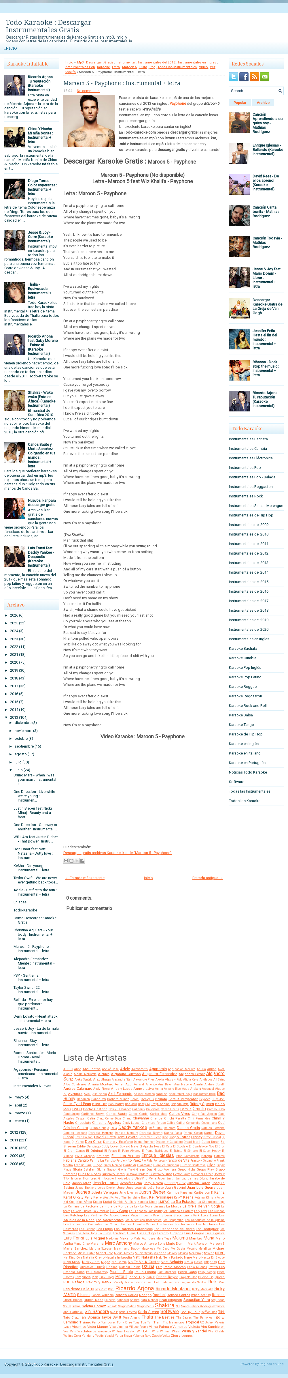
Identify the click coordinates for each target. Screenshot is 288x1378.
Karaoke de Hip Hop (246, 734)
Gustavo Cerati (113, 1174)
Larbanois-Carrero (180, 1211)
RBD (67, 1282)
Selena (76, 1306)
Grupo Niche (186, 1169)
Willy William (161, 1331)
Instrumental (126, 62)
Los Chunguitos (114, 1224)
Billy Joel (218, 1099)
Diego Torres (179, 1137)
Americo (151, 1084)
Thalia (147, 1317)
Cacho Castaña (95, 1109)
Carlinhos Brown (93, 1114)
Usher (209, 1322)
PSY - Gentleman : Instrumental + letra (31, 977)
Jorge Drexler (107, 1188)
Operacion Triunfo (92, 1267)
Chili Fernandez (199, 1118)
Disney (196, 1137)
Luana (131, 1233)
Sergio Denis (145, 1306)
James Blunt (197, 1178)
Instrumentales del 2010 (248, 534)
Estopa (206, 1156)
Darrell (208, 1133)
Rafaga (78, 1282)
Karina (219, 1192)
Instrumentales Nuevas (32, 1086)
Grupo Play (205, 1169)
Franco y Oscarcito (203, 1160)
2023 (14, 639)
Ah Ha (201, 1069)
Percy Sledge (207, 1272)
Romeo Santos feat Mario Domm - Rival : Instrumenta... (35, 1057)
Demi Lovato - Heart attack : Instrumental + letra (36, 1018)
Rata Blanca (135, 1282)
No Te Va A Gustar (144, 1262)
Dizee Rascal (212, 1137)
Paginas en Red (271, 1364)
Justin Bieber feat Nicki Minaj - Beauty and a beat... (33, 812)
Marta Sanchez (75, 1248)
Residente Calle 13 (78, 1289)
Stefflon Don (209, 1312)
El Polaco (110, 1151)
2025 (14, 623)
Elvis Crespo (85, 1156)
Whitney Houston (123, 1331)
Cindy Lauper (131, 1123)
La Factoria (89, 1206)
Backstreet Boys (204, 1094)
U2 (202, 1322)
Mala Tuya (163, 1238)
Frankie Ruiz (83, 1165)
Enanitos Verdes (125, 1156)
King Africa (84, 1202)
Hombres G (91, 1178)
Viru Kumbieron (213, 1327)
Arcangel (208, 1089)
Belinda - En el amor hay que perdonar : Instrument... (33, 1003)
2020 (14, 662)
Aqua (185, 1089)
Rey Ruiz (101, 1289)
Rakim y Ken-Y (99, 1282)
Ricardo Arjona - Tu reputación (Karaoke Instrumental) (41, 83)
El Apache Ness (150, 1146)
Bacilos (161, 1094)
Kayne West (101, 1197)
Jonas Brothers (85, 1188)
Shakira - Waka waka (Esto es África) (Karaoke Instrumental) (41, 399)
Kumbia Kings (147, 1202)
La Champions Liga (211, 1202)
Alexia (160, 1079)
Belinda (161, 1099)
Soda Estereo (128, 1312)
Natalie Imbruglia (118, 1257)
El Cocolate (180, 1146)
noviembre (23, 731)
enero (19, 1121)
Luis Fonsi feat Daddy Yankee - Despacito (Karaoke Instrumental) (41, 557)
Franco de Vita (178, 1160)
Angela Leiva (143, 1089)
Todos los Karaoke (244, 801)
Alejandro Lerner (192, 1074)
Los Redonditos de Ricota (174, 1229)
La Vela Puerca (81, 1211)
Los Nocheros (207, 1224)
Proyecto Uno (188, 1277)
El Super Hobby (210, 1151)
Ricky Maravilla (202, 1289)
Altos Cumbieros (74, 1084)
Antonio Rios (172, 1089)
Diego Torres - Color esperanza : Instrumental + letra (42, 187)
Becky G (147, 1099)
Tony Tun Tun (142, 1322)
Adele (125, 1069)
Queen (220, 1277)
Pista (143, 67)
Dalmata (169, 1128)
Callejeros (153, 1109)
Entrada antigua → (207, 878)
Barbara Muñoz (118, 1099)
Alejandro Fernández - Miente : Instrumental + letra (34, 963)
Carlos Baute (116, 1114)
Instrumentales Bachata (248, 439)
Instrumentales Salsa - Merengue (256, 505)
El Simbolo (190, 1151)
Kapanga (186, 1192)
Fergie (120, 1160)
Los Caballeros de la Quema (205, 1220)
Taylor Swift (111, 1317)
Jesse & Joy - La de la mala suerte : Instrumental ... (36, 1030)
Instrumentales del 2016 (248, 591)
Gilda (211, 1165)
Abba (77, 1069)
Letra (116, 67)
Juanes (82, 1192)
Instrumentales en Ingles (197, 62)
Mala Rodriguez (144, 1238)
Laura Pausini (131, 1215)
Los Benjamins (173, 1220)
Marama (97, 1244)
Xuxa (77, 1336)
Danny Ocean (193, 1133)
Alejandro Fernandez (159, 1074)
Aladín (67, 1074)
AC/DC (68, 1069)
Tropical (192, 1322)
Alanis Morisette (85, 1074)
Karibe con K (203, 1192)
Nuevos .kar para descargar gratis (42, 502)
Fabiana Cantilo (76, 1160)
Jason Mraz (81, 1183)
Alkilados (206, 1079)
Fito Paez (133, 1160)
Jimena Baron (198, 1183)
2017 (14, 686)
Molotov (172, 1253)
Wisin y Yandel (194, 1331)
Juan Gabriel (175, 1187)
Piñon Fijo (137, 1277)
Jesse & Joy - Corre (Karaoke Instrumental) (40, 236)
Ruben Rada (93, 1300)
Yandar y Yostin (93, 1336)
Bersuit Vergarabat (183, 1099)
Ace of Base (110, 1069)
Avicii (87, 1094)
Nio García (118, 1262)
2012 (14, 1132)
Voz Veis (69, 1331)
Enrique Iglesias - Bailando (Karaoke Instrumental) (268, 149)
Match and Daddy (127, 1248)
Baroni (134, 1099)
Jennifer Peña (131, 1183)
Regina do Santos (193, 1282)
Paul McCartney (97, 1272)
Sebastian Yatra (196, 1300)
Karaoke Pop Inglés (245, 667)
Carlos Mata (159, 1114)
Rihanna (83, 1295)
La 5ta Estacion (183, 1201)
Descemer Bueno (150, 1137)
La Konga (120, 1206)
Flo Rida (147, 1160)
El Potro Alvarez (129, 1151)
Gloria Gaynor (106, 1169)
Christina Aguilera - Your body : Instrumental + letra (33, 934)
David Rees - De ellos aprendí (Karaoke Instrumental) (266, 182)
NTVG (220, 1253)
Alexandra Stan (122, 1079)
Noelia (188, 1262)
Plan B (150, 1277)
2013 (14, 717)
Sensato (112, 1306)
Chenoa (156, 1118)
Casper (81, 1118)
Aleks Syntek (83, 1079)
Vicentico (79, 1327)
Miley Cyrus (144, 1253)
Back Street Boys (180, 1094)
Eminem (102, 1156)
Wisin (176, 1331)
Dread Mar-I (192, 1142)
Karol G (69, 1197)
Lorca (205, 1215)
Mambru (195, 1238)
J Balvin (137, 1178)
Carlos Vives (179, 1113)
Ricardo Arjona (134, 1288)
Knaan (97, 1202)
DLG (114, 1128)
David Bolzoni (84, 1137)
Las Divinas (216, 1211)
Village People (138, 1327)
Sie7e (185, 1306)
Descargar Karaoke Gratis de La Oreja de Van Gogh (267, 306)
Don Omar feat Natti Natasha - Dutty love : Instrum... (33, 853)
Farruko (110, 1160)
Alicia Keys (190, 1079)
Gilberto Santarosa (193, 1165)
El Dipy (220, 1146)
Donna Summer (144, 1142)
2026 (14, 615)
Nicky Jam (91, 1262)
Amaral (139, 1084)
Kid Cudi (69, 1202)
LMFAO (164, 1202)
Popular (240, 103)
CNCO (77, 1109)
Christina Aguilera (106, 1122)
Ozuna (148, 1266)
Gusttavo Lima (160, 1174)
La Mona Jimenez (152, 1206)
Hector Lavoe (181, 1174)
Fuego (97, 1165)
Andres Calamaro (77, 1088)
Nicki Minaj (72, 1262)
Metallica (204, 1248)
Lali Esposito (138, 1211)
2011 (14, 1140)
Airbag (211, 1069)
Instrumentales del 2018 (248, 610)
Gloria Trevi (126, 1169)
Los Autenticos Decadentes (143, 1220)
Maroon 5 (129, 67)
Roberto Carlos (126, 1295)
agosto (21, 754)
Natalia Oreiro (94, 1257)
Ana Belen (165, 1084)
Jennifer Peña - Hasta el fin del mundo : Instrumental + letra (265, 339)
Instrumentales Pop (80, 67)
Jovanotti (140, 1188)
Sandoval (123, 1300)
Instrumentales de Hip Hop (251, 515)
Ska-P (114, 1312)
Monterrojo (196, 1253)
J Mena (151, 1178)
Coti (221, 1122)
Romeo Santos (178, 1295)
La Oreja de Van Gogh (201, 1206)
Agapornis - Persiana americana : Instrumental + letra (36, 1073)
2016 (14, 694)
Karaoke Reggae (243, 686)
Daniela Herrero (100, 1133)
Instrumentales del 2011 (248, 544)
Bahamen (83, 1099)
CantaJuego (71, 1114)
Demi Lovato (127, 1137)
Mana (208, 1238)
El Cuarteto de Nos (201, 1146)
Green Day (144, 1169)
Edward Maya (129, 1146)
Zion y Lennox (182, 1336)
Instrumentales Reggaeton (251, 486)
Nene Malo (192, 1257)
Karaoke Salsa (241, 715)
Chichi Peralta (175, 1118)
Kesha (188, 1197)
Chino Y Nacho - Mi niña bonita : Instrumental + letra (41, 135)
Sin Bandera (97, 1311)
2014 (14, 709)
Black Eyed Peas (77, 1104)
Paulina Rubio (121, 1272)
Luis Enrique (194, 1233)
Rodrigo (145, 1295)
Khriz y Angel (215, 1197)
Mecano (192, 1248)
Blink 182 (99, 1104)
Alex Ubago (102, 1079)
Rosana (218, 1295)
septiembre (24, 746)
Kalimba (173, 1192)
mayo (19, 1097)
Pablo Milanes (197, 1267)
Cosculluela (209, 1123)
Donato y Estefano (117, 1142)
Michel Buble (86, 1253)
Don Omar (93, 1141)
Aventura (75, 1094)
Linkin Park (191, 1215)
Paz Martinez (167, 1272)
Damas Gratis (188, 1128)
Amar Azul (123, 1084)
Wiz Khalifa (216, 1331)
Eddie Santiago (89, 1146)
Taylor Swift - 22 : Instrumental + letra (31, 989)
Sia (178, 1306)
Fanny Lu (97, 1160)
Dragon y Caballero (169, 1142)
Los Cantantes (92, 1224)
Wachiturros (86, 1331)
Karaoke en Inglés (244, 744)
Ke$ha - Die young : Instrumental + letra (31, 868)
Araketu (195, 1089)
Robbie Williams (103, 1295)
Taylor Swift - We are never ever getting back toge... (36, 880)
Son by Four (190, 1312)
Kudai (107, 1202)
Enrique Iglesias (157, 1155)
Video (203, 67)
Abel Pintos (91, 1069)
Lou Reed (119, 1233)
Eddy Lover (110, 1146)
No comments (88, 91)
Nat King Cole (72, 1257)
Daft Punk (156, 1128)
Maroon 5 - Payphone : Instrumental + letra (32, 948)
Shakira (165, 1305)
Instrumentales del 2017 (248, 601)
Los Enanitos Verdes (141, 1224)
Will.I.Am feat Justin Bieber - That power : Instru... (36, 839)
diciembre (23, 722)
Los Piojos (104, 1229)
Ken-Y (178, 1197)
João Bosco (155, 1188)
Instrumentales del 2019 (248, 620)
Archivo (263, 103)
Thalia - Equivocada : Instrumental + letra (39, 290)
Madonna (112, 1238)
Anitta (159, 1089)
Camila (186, 1109)
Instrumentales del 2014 (248, 572)
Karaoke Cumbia (242, 658)
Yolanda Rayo (142, 1336)
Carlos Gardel (139, 1114)
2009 (14, 1156)
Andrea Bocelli (214, 1084)
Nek (159, 1257)
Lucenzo (162, 1233)
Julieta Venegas (104, 1192)
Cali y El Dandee (120, 1109)
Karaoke (103, 67)
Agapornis (158, 1069)
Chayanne (141, 1118)
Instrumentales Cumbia (248, 448)
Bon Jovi (131, 1104)
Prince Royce (167, 1277)
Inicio (10, 48)
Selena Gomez (94, 1306)
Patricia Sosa (74, 1272)
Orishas (112, 1267)
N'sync (209, 1253)
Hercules (76, 1178)
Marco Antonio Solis (149, 1244)
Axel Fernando (120, 1093)
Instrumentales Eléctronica (251, 458)
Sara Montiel (149, 1300)
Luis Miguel (95, 1238)
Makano (126, 1238)
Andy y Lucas (121, 1089)
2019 (14, 670)
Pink (95, 1277)
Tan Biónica (90, 1317)
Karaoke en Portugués (247, 763)
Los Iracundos (185, 1224)
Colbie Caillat (176, 1123)
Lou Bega (105, 1233)
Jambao (180, 1178)
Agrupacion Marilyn (181, 1069)
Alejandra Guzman (126, 1074)
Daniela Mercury (126, 1133)
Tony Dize (124, 1322)
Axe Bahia (99, 1094)
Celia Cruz (95, 1118)
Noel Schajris (172, 1262)
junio (19, 770)
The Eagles (184, 1317)
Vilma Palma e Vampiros (168, 1327)
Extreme (219, 1156)
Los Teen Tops (86, 1233)
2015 (14, 702)
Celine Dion (113, 1118)
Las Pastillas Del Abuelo (101, 1215)
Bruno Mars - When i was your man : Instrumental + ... (35, 779)
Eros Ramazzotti (188, 1156)
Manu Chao (81, 1244)
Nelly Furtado (173, 1257)
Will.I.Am (144, 1331)
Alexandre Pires (144, 1079)
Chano (127, 1118)
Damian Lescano (75, 1133)
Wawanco (104, 1331)
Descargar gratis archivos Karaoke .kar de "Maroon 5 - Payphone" (117, 853)
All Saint (219, 1079)
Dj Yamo (78, 1142)
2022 (14, 647)
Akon (221, 1069)
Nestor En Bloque (213, 1257)
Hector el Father (202, 1174)
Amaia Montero (100, 1084)
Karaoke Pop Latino (245, 677)
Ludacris (176, 1233)
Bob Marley (116, 1104)
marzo (20, 1113)
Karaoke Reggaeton (245, 696)
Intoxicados (122, 1178)
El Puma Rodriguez (155, 1151)
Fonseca (159, 1160)
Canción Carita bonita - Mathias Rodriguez (266, 211)
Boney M (144, 1104)
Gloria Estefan (84, 1169)
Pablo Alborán (175, 1267)
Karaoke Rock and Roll (248, 705)
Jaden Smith (165, 1178)
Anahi (198, 1084)
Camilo (199, 1108)
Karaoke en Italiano (245, 753)
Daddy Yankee (132, 1127)
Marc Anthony (118, 1243)
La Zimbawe (100, 1211)
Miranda (160, 1253)
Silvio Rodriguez (202, 1306)
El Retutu (176, 1151)
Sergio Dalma (127, 1306)
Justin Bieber (152, 1192)
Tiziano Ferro (89, 1322)
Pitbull (121, 1276)
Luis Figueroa (215, 1233)
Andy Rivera (101, 1089)
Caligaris (138, 1109)
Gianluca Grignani (166, 1165)
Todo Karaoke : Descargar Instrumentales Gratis (49, 26)
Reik (212, 1282)
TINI (221, 1312)
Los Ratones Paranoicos (133, 1229)
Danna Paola (173, 1133)
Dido (165, 1137)
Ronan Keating (201, 1295)
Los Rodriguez (207, 1229)
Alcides (103, 1074)
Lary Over (200, 1211)
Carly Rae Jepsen (204, 1114)
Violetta (194, 1327)
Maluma (180, 1238)
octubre (21, 738)
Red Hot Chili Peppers (163, 1282)
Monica (183, 1253)
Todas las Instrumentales (177, 67)
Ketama (199, 1197)
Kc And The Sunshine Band (129, 1197)
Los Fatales (165, 1224)
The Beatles (165, 1317)
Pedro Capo (187, 1272)
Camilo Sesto (216, 1109)
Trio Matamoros (174, 1322)
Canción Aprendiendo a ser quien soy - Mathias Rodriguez (268, 123)
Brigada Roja (180, 1104)
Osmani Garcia (130, 1267)
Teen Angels (131, 1317)
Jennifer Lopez (106, 1183)
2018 (14, 678)
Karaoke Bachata (243, 648)
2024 (14, 631)
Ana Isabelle (183, 1084)
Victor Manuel (98, 1327)
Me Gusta (178, 1248)
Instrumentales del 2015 (248, 582)
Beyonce (204, 1099)
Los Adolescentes (110, 1220)
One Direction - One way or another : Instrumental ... (35, 827)
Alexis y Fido (173, 1079)
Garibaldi (129, 1165)
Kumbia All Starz (124, 1202)
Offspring (210, 1262)
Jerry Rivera (153, 1183)
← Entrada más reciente (85, 878)
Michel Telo (104, 1253)
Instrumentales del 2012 (157, 62)
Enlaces (20, 902)
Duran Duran (210, 1142)
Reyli (111, 1289)
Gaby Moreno (113, 1165)
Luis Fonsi (73, 1238)
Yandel (109, 1336)
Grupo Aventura (165, 1169)
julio (18, 762)
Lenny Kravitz (153, 1215)
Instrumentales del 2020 (248, 629)
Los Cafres (71, 1224)
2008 (14, 1164)
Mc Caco (163, 1248)
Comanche (193, 1123)
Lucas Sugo (146, 1233)
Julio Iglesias (128, 1192)
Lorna (214, 1215)
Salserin (110, 1300)
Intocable (108, 1178)
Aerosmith (139, 1069)
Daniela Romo (150, 1133)
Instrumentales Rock (246, 496)
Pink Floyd (106, 1277)
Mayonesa (148, 1248)
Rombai (159, 1295)
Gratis (108, 62)
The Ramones (202, 1317)
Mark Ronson (198, 1244)
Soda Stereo (148, 1312)
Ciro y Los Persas (154, 1123)
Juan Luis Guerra (201, 1187)
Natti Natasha (144, 1257)
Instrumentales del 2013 (248, 563)
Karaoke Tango (241, 724)
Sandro (134, 1300)
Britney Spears (202, 1104)
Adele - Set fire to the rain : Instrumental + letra (35, 892)
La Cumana (71, 1206)
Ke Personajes (161, 1197)
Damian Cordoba (213, 1128)
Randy (118, 1282)
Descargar (94, 62)
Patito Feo (217, 1267)
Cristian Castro (75, 1128)
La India (106, 1206)
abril (18, 1105)
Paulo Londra (145, 1272)
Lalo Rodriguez (157, 1211)
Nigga (105, 1262)
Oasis (198, 1262)
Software (169, 1311)
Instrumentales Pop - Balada (252, 477)
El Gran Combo (74, 1151)
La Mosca (173, 1206)
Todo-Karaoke (25, 910)
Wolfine (68, 1336)
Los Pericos (87, 1229)
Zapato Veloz (161, 1336)
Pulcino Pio (205, 1277)
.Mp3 (80, 62)
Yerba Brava (123, 1336)
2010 (14, 1148)
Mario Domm (176, 1244)
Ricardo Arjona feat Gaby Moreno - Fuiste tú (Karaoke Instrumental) (43, 345)
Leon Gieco (173, 1215)
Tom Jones (108, 1322)
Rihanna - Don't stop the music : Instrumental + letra (266, 368)
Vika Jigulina (118, 1327)
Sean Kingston (170, 1300)
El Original (94, 1151)
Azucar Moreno (144, 1094)
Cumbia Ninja (99, 1128)
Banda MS (98, 1099)
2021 (14, 654)
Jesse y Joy (174, 1183)
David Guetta (104, 1137)
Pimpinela (83, 1277)
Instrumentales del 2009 (248, 525)
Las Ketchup (73, 1215)
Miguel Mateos (124, 1253)
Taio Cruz (71, 1317)
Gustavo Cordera (137, 1174)
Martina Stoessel (101, 1248)
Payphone (178, 103)
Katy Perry (84, 1197)
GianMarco (144, 1165)
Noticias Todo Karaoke (248, 772)
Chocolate (83, 1123)
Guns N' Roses (89, 1174)
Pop (152, 67)
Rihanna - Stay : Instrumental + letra (31, 1042)
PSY (159, 1267)
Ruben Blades (73, 1300)
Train (158, 1322)
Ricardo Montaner (173, 1288)
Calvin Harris (170, 1109)
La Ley (134, 1206)
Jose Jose (125, 1188)
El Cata (167, 1146)
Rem (222, 1282)
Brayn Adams (160, 1104)
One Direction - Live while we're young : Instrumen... (34, 795)
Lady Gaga (119, 1211)
